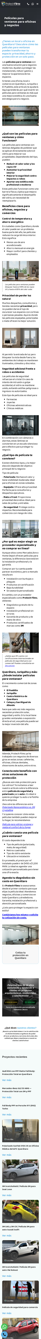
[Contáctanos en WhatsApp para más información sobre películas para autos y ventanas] (4, 1327)
